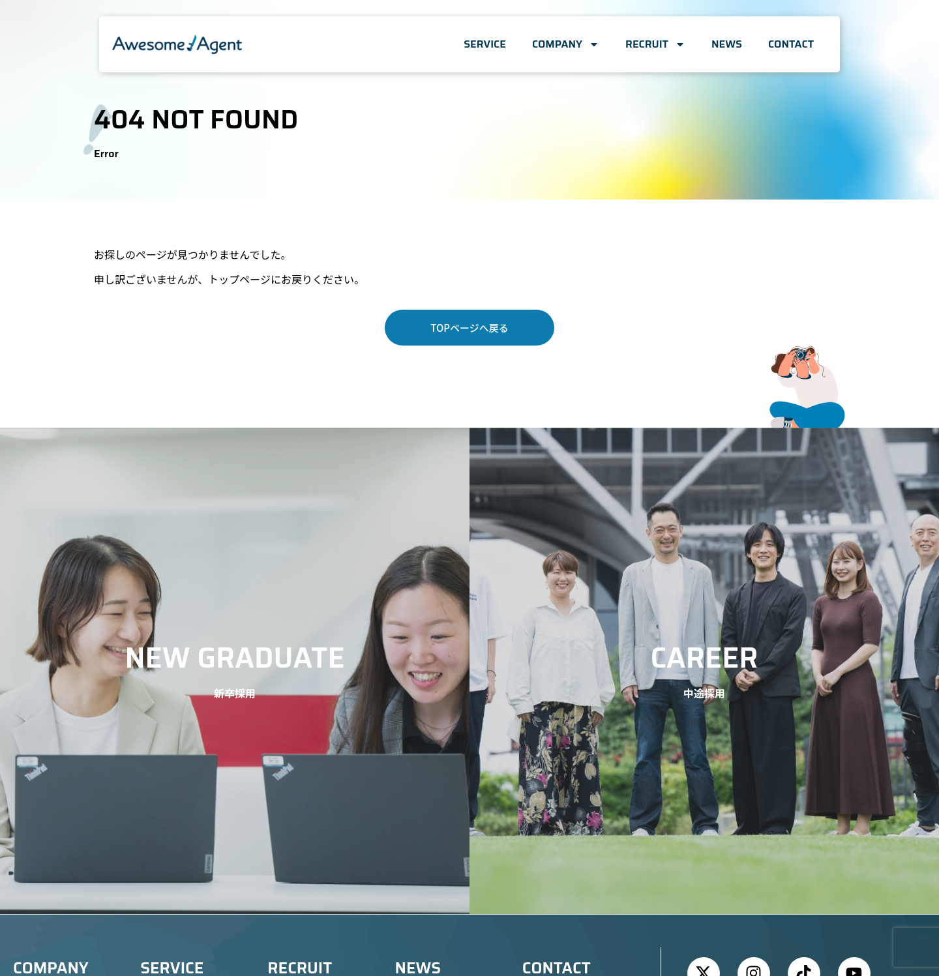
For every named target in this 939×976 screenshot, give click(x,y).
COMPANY (565, 44)
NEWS (726, 44)
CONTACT (791, 44)
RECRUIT (655, 44)
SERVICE (485, 44)
